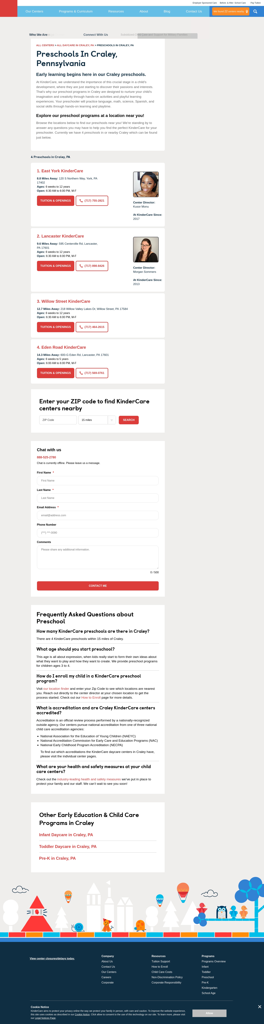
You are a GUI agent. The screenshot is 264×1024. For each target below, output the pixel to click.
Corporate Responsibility (166, 982)
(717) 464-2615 (92, 327)
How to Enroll (91, 697)
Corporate (108, 982)
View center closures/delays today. (52, 958)
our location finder (56, 688)
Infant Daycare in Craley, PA (66, 834)
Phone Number (98, 530)
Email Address (98, 513)
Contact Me (98, 585)
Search (129, 420)
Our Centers (34, 11)
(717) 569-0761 (92, 373)
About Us (107, 961)
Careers (106, 977)
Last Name (98, 496)
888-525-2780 (46, 457)
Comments (44, 542)
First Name (98, 478)
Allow (209, 1013)
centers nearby (229, 11)
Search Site (255, 12)
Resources (116, 11)
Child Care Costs (162, 972)
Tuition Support (161, 961)
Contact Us (194, 11)
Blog (167, 11)
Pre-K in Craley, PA (57, 858)
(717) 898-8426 (92, 265)
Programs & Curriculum (76, 11)
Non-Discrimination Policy (167, 977)
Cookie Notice (82, 1014)
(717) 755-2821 (92, 200)
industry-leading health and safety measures (89, 779)
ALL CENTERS (45, 45)
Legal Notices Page (45, 1018)
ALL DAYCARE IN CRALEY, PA (75, 45)
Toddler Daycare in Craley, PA (68, 846)
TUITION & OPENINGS (55, 200)
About (144, 11)
